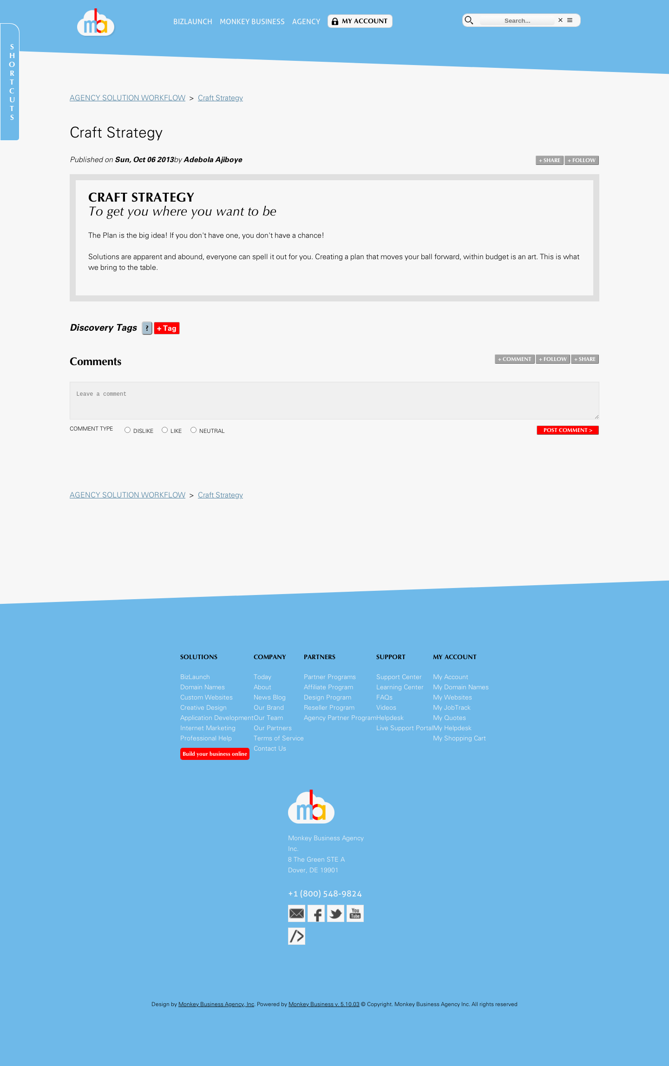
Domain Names (202, 687)
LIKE (176, 431)
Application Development (217, 718)
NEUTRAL (212, 431)
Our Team (268, 718)
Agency (306, 21)
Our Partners (273, 728)
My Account (364, 21)
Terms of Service (279, 738)
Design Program (327, 697)
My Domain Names (461, 687)
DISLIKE (143, 431)
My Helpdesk (452, 728)
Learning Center (400, 687)
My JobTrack (452, 708)
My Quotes (449, 718)
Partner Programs (330, 677)
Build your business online (215, 754)
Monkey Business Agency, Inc (216, 1004)
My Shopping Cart (459, 738)
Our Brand (269, 708)
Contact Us (270, 748)
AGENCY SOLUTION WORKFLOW (127, 97)
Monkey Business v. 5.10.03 (324, 1004)
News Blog (270, 697)
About (262, 687)
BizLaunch (192, 21)
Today (262, 677)
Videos (386, 708)
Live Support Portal (404, 728)
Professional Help (206, 738)
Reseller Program (329, 708)
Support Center (399, 677)
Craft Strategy (220, 97)
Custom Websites (206, 697)
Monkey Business (252, 21)
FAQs (384, 697)
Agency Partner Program (340, 718)
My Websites (452, 697)
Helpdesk (390, 718)
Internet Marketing (208, 728)
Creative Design (203, 708)
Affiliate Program (328, 687)
